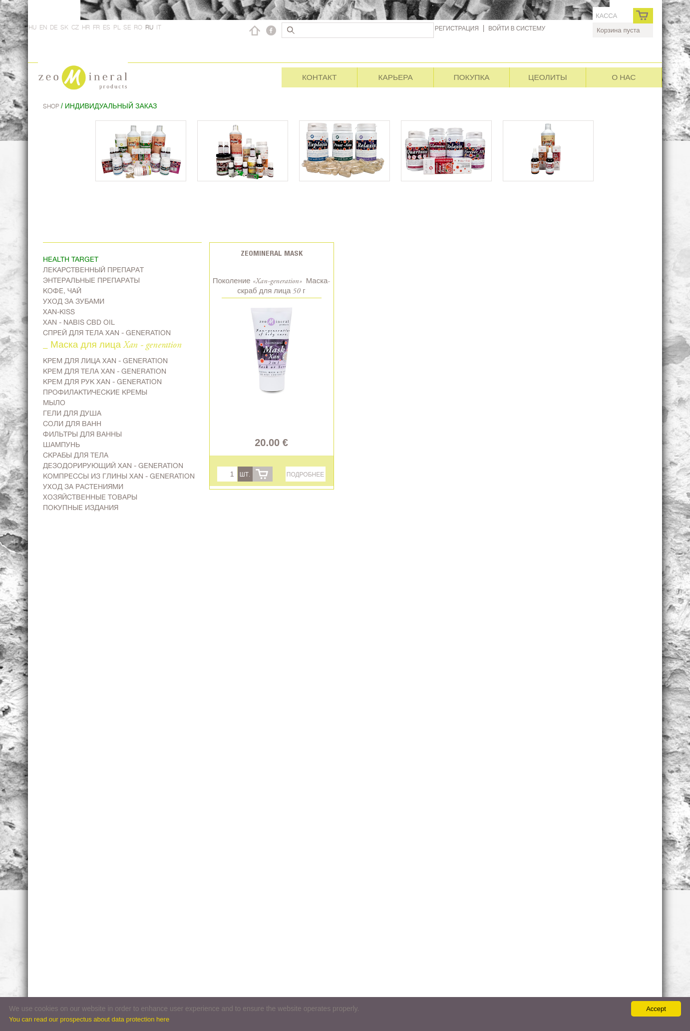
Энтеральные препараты (91, 280)
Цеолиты (547, 77)
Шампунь (61, 445)
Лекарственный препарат (93, 270)
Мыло (54, 403)
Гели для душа (72, 413)
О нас (624, 77)
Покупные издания (80, 508)
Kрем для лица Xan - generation (105, 361)
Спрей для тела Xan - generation (107, 333)
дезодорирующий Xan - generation (113, 466)
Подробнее (305, 474)
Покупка (471, 77)
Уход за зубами (73, 301)
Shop (52, 106)
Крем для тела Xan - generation (104, 371)
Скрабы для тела (75, 455)
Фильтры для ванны (82, 434)
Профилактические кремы (95, 392)
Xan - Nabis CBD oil (79, 322)
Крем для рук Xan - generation (102, 382)
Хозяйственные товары (90, 497)
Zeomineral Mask (272, 253)
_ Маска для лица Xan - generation (112, 345)
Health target (70, 259)
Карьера (395, 77)
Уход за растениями (83, 487)
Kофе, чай (62, 291)
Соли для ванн (72, 424)
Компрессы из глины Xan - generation (119, 476)
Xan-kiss (59, 312)
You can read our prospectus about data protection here (89, 1019)
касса (606, 15)
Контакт (319, 77)
